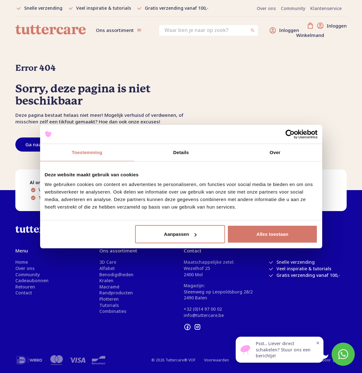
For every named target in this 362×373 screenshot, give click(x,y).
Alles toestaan (272, 234)
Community (27, 274)
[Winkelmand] (327, 30)
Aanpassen (180, 234)
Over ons (24, 268)
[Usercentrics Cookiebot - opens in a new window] (290, 134)
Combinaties (112, 311)
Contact (23, 293)
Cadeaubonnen (32, 280)
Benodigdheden (116, 274)
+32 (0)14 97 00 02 (203, 309)
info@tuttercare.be (204, 315)
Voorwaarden (216, 360)
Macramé (109, 287)
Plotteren (109, 299)
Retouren (25, 287)
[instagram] (197, 327)
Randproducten (116, 293)
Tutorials (109, 305)
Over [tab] (275, 152)
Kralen (106, 280)
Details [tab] (181, 152)
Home (21, 262)
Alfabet (107, 268)
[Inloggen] (284, 30)
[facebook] (187, 327)
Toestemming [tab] (87, 152)
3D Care (107, 262)
